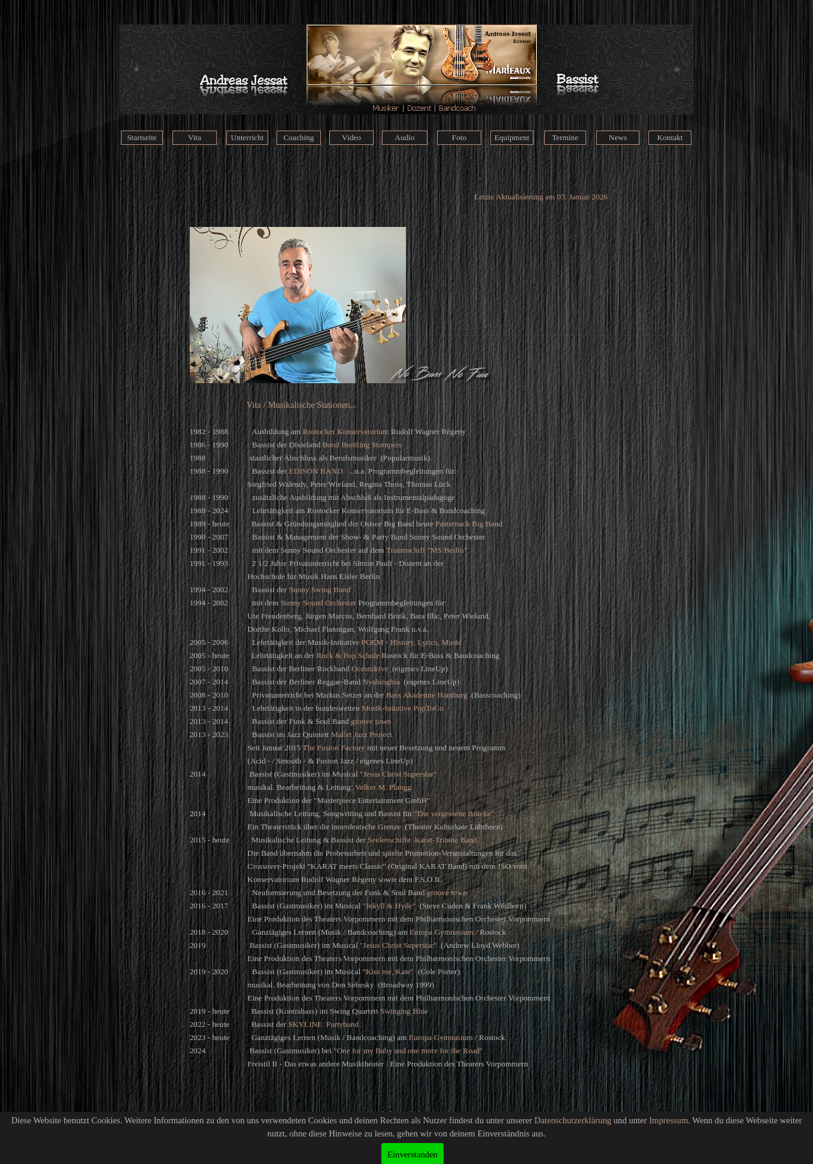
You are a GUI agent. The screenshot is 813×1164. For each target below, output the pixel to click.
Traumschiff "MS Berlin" (426, 549)
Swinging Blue (404, 1011)
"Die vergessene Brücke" (454, 813)
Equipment (512, 137)
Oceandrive (369, 668)
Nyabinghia (380, 681)
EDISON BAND (316, 470)
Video (351, 137)
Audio (404, 137)
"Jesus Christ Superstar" (398, 773)
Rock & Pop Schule (348, 655)
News (618, 137)
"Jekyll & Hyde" (388, 905)
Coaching (298, 137)
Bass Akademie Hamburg (427, 694)
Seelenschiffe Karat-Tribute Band (422, 839)
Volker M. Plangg (383, 787)
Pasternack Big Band (468, 523)
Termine (565, 137)
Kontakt (670, 137)
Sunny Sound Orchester (318, 602)
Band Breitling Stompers (362, 444)
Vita (194, 137)
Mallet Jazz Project (361, 734)
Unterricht (247, 137)
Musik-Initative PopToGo (403, 708)
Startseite (142, 137)
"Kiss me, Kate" (388, 971)
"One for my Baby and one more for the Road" (408, 1050)
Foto (459, 137)
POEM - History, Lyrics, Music (412, 642)
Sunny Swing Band (320, 589)
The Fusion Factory (334, 747)
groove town (371, 721)
